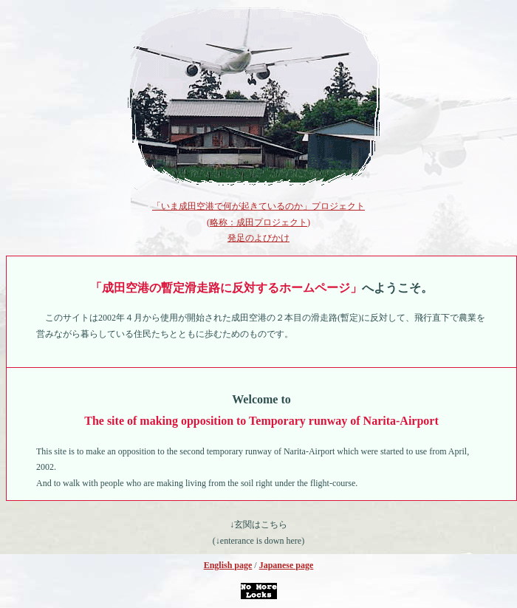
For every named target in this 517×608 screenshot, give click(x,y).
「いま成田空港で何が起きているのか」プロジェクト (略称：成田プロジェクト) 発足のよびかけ (258, 222)
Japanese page (286, 565)
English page (228, 565)
